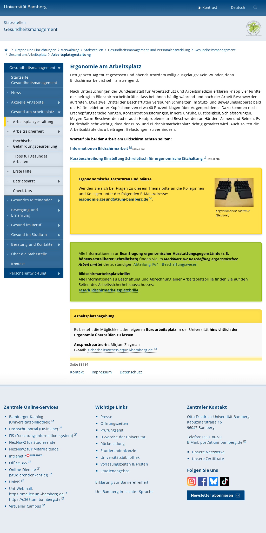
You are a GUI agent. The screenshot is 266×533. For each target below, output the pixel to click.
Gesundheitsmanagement (30, 29)
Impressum (102, 372)
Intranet (16, 456)
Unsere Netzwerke (208, 451)
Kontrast (209, 7)
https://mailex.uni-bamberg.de (36, 493)
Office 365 (18, 462)
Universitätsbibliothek (120, 457)
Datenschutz (131, 372)
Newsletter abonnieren (212, 495)
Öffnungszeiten (114, 423)
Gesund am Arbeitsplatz (27, 54)
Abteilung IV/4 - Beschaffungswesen (165, 264)
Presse (106, 416)
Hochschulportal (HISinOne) (33, 428)
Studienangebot (115, 470)
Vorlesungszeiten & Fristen (124, 464)
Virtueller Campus (25, 506)
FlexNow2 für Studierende (32, 442)
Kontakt (77, 372)
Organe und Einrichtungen (35, 49)
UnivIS (14, 481)
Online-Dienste (22, 469)
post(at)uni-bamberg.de (221, 442)
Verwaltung (70, 49)
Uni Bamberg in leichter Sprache (124, 491)
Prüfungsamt (112, 430)
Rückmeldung (113, 443)
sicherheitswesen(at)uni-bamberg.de (120, 349)
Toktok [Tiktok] (224, 481)
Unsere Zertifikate (208, 458)
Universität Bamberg (25, 7)
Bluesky (213, 481)
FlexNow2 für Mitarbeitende (34, 449)
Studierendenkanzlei (119, 450)
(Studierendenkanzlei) (28, 475)
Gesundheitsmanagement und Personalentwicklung (149, 49)
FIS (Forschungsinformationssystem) (41, 435)
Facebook (202, 481)
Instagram (191, 481)
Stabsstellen (15, 22)
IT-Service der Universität (123, 436)
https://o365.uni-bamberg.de (35, 499)
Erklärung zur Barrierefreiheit (121, 482)
